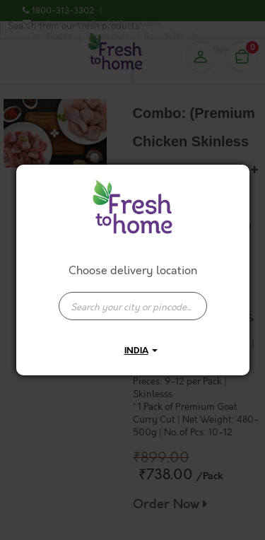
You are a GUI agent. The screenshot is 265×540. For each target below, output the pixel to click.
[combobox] (133, 299)
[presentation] (133, 306)
